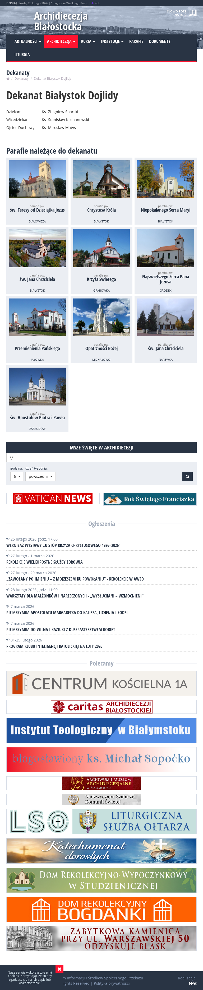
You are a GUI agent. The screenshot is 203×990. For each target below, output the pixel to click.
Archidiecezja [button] (61, 41)
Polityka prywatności (112, 983)
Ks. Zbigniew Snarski (59, 111)
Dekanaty (22, 78)
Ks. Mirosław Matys (58, 127)
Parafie (136, 41)
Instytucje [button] (112, 41)
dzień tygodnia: (36, 468)
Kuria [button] (88, 41)
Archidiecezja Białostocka (61, 20)
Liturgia (22, 54)
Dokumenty (159, 41)
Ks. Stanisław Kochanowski (65, 119)
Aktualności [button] (28, 41)
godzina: (16, 468)
